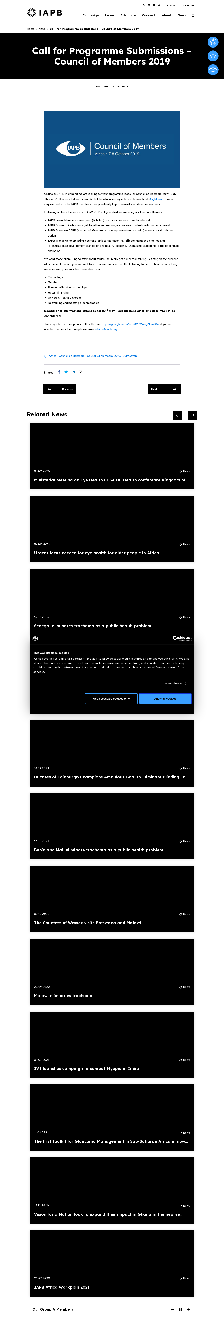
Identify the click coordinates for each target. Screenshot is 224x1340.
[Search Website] (193, 16)
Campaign (90, 15)
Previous (60, 389)
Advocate (128, 15)
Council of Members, (72, 356)
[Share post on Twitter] (68, 372)
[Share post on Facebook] (61, 372)
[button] (170, 5)
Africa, (53, 356)
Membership (188, 5)
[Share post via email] (82, 372)
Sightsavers (157, 199)
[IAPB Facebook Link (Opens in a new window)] (149, 5)
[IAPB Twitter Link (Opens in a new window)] (144, 5)
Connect (149, 15)
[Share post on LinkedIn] (75, 372)
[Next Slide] (192, 415)
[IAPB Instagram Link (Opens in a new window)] (158, 5)
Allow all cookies (165, 698)
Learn (109, 15)
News (182, 15)
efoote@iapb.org (106, 329)
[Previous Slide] (177, 415)
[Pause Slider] (180, 1310)
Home (31, 28)
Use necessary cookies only (111, 698)
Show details (173, 683)
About (166, 15)
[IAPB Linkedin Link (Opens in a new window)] (153, 5)
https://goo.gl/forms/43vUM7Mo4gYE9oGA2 (131, 324)
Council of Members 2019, (104, 356)
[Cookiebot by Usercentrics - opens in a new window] (176, 638)
